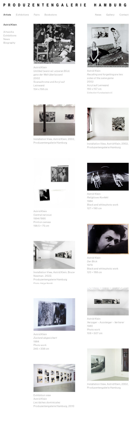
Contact (124, 15)
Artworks (8, 32)
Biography (9, 43)
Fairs (37, 15)
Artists (7, 15)
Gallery (110, 15)
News (98, 15)
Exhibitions (22, 15)
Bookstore (51, 15)
